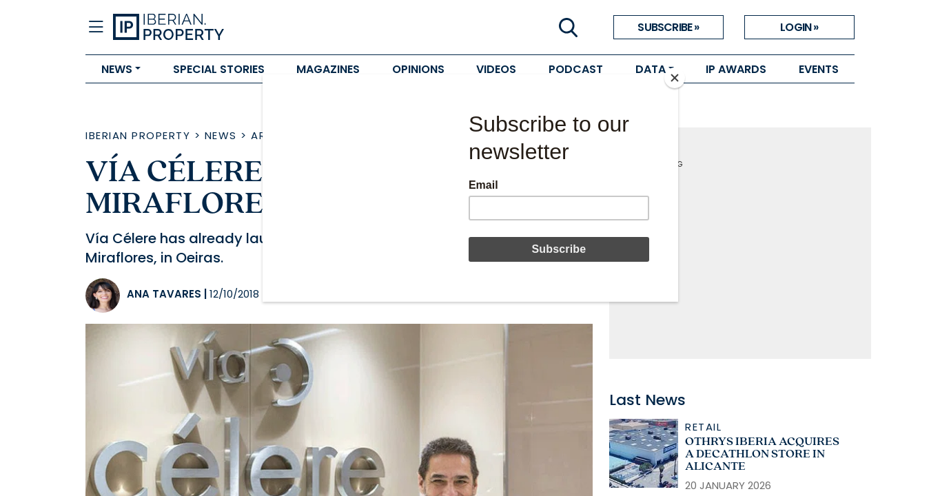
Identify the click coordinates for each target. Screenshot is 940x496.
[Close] (674, 78)
